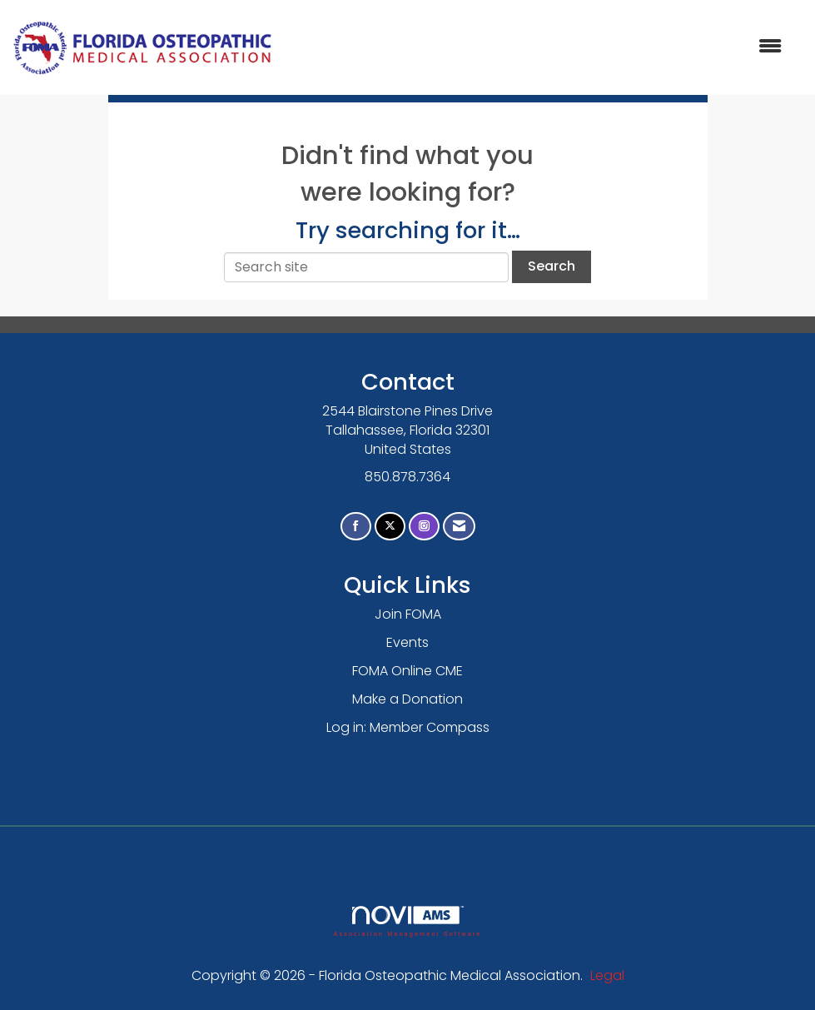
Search (551, 266)
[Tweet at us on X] (390, 526)
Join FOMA (408, 614)
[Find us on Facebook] (355, 526)
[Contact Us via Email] (459, 526)
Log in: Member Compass (407, 727)
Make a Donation (407, 699)
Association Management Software (407, 921)
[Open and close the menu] (535, 47)
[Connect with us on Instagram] (424, 526)
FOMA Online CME (407, 670)
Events (407, 642)
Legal (607, 975)
